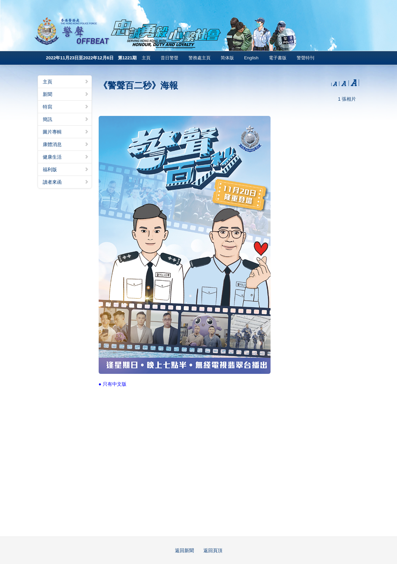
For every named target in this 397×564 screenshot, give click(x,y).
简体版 (227, 57)
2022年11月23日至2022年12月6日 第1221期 (91, 57)
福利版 (66, 169)
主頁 (146, 57)
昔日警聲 (169, 57)
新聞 (66, 94)
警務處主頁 (199, 57)
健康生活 (66, 157)
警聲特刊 (305, 57)
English (251, 57)
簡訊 (66, 119)
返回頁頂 (212, 550)
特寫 (66, 106)
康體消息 (66, 144)
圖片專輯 (66, 132)
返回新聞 (184, 550)
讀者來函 (66, 182)
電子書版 (277, 57)
